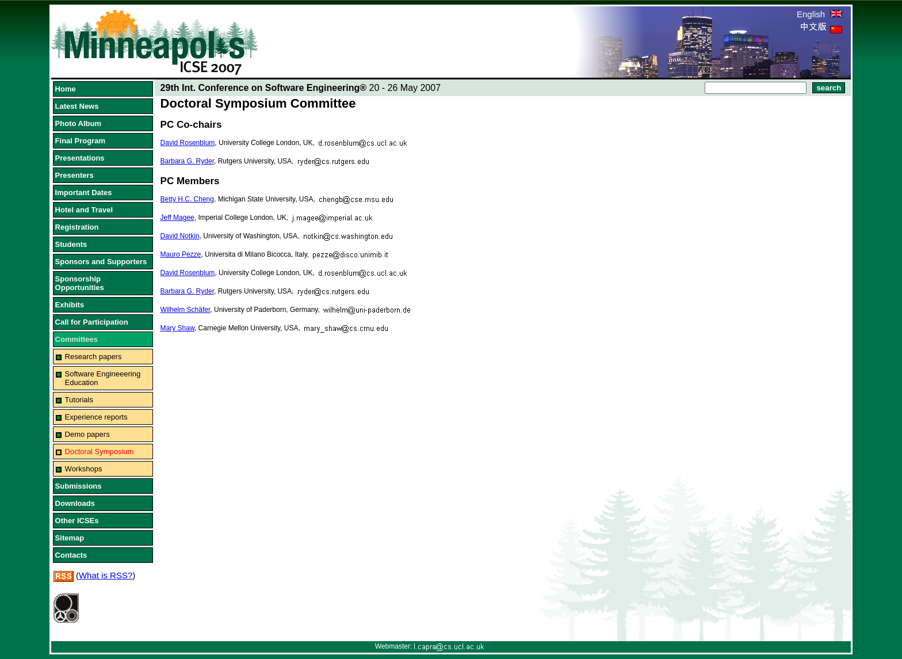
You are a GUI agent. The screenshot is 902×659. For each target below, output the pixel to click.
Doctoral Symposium (99, 451)
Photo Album (78, 123)
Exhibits (70, 304)
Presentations (80, 158)
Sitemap (70, 538)
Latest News (77, 106)
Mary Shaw (177, 328)
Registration (77, 227)
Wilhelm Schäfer (185, 310)
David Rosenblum (187, 143)
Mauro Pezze (180, 254)
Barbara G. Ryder (187, 161)
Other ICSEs (77, 520)
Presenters (74, 175)
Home (65, 89)
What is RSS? (105, 575)
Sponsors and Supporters (101, 261)
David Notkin (180, 236)
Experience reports (96, 417)
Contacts (71, 555)
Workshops (83, 468)
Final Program (80, 140)
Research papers (93, 356)
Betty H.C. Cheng (187, 199)
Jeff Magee (177, 218)
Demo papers (87, 434)
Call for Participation (91, 322)
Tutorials (79, 399)
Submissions (78, 486)
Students (71, 244)
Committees (76, 339)
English (819, 14)
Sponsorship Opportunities (79, 283)
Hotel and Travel (84, 209)
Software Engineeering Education (103, 378)
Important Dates (83, 192)
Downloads (75, 503)
